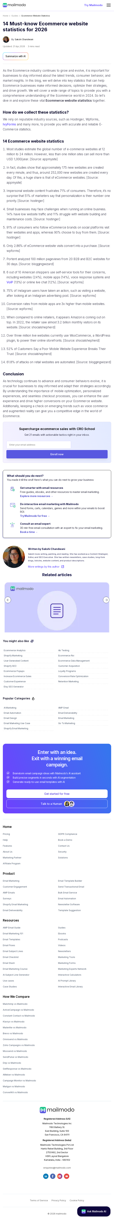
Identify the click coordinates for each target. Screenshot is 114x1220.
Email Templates (11, 939)
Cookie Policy (77, 1200)
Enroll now (57, 454)
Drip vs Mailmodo (12, 1063)
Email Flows (9, 945)
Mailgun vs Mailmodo (14, 1086)
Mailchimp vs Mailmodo (15, 1004)
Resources (11, 920)
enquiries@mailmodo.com (57, 1167)
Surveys (7, 898)
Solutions (63, 857)
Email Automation (67, 898)
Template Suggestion (69, 910)
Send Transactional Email (71, 886)
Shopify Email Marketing (15, 904)
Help (5, 840)
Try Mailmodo (93, 5)
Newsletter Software (69, 904)
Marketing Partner (12, 857)
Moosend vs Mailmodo (15, 1051)
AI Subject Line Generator (16, 974)
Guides (62, 927)
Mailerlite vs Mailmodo (14, 1027)
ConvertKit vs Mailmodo (15, 1092)
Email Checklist (11, 957)
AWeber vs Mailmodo (14, 1074)
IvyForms (9, 124)
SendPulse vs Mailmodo (15, 1057)
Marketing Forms (67, 963)
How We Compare (16, 996)
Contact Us (64, 845)
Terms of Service (39, 1200)
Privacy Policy (58, 1200)
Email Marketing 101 (13, 933)
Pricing (6, 834)
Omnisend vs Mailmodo (15, 1039)
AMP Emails (9, 892)
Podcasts (63, 939)
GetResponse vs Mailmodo (17, 1068)
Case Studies (10, 986)
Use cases (8, 980)
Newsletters (64, 951)
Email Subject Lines (13, 951)
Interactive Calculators (69, 974)
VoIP (10, 282)
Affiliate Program (11, 863)
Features (7, 845)
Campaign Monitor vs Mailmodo (19, 1080)
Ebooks (62, 933)
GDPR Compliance (67, 834)
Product (9, 873)
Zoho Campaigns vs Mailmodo (19, 1045)
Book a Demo (65, 840)
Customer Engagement (15, 886)
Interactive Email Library (70, 986)
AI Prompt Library (67, 980)
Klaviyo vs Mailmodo (14, 1021)
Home (5, 16)
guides (14, 16)
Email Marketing (11, 880)
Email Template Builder (70, 880)
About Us (7, 851)
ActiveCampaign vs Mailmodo (18, 1009)
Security (62, 851)
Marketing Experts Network (72, 969)
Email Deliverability (13, 910)
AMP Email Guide (11, 927)
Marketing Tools (66, 957)
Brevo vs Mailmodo (13, 1033)
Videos (62, 945)
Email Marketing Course (15, 969)
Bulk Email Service (67, 892)
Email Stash (9, 963)
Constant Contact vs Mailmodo (19, 1015)
